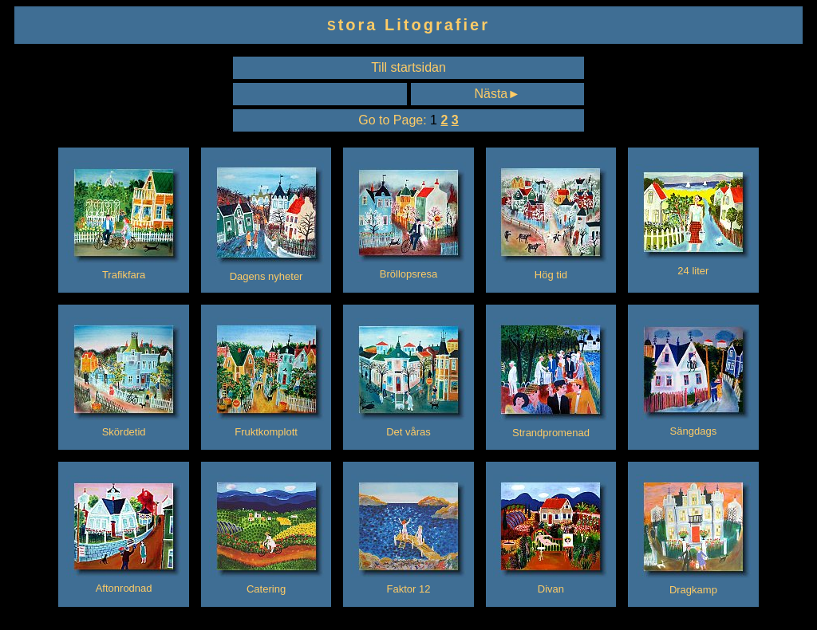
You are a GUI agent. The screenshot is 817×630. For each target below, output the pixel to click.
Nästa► (497, 93)
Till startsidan (408, 67)
